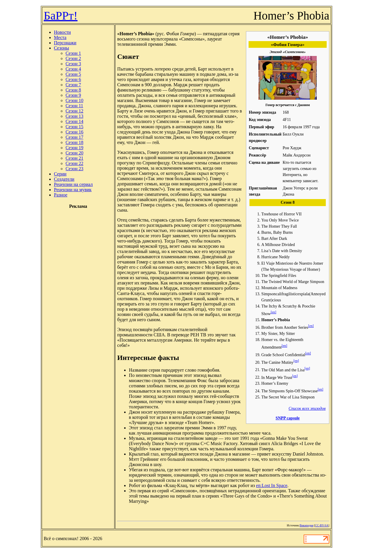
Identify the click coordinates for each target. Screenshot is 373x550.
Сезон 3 (73, 63)
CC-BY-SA (321, 525)
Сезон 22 (74, 163)
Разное (60, 194)
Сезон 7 (73, 84)
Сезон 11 (74, 105)
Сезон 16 (74, 131)
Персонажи (65, 42)
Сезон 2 (73, 58)
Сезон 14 (74, 121)
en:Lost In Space (272, 485)
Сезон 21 (74, 158)
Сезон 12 (74, 110)
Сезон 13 (74, 116)
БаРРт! (61, 15)
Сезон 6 (73, 79)
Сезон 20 (74, 152)
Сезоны (61, 47)
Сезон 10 (74, 100)
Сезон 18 (74, 142)
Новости (62, 32)
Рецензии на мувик (73, 189)
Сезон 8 (73, 89)
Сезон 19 (74, 147)
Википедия (306, 525)
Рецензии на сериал (73, 184)
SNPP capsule (288, 418)
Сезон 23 (74, 168)
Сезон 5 (73, 74)
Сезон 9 (73, 95)
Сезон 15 (74, 126)
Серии (60, 173)
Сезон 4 (73, 68)
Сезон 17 (74, 137)
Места (60, 37)
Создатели (64, 179)
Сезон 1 (73, 53)
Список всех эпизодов (307, 408)
